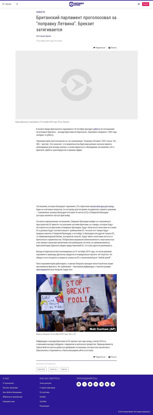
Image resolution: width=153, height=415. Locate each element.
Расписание (44, 406)
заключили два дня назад (102, 206)
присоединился (43, 269)
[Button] (99, 47)
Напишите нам (8, 401)
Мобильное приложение (12, 397)
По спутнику (44, 392)
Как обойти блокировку (12, 392)
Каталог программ (10, 388)
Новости (40, 12)
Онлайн (43, 397)
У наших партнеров (47, 388)
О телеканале (8, 383)
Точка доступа (45, 383)
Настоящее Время (43, 36)
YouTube (43, 401)
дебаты (96, 129)
